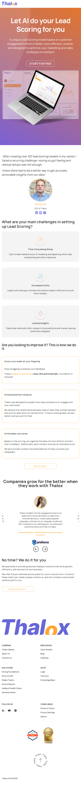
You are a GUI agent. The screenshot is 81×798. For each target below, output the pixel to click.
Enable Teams (8, 680)
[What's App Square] (44, 213)
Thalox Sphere (8, 649)
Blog (42, 653)
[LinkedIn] (36, 213)
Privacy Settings (47, 712)
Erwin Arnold (40, 204)
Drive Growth (7, 676)
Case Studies (46, 649)
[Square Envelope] (40, 213)
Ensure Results (8, 684)
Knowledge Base (47, 680)
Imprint (43, 716)
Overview (44, 676)
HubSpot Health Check (12, 688)
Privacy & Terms (47, 708)
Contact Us (7, 658)
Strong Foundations (10, 672)
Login (42, 672)
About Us (6, 653)
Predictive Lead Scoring (22, 374)
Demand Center (9, 692)
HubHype (44, 658)
